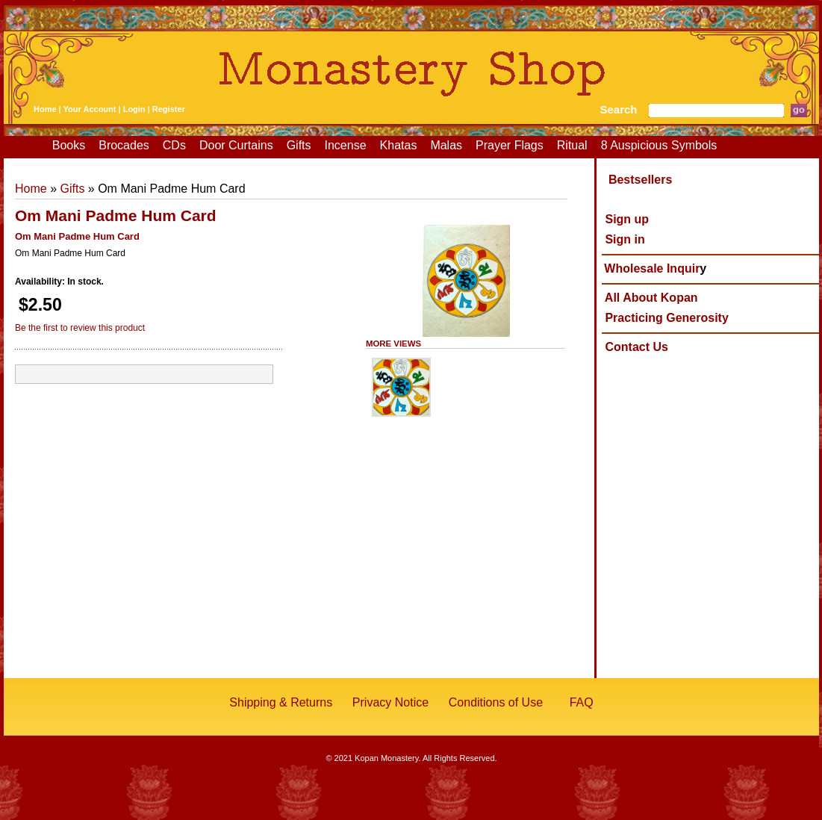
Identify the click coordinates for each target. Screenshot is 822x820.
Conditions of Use (496, 702)
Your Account (89, 109)
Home (45, 109)
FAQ (582, 702)
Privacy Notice (390, 702)
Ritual (572, 145)
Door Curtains (236, 145)
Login (134, 109)
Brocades (124, 145)
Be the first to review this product (80, 328)
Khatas (398, 145)
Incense (346, 145)
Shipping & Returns (280, 702)
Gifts (299, 145)
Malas (446, 145)
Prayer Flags (510, 145)
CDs (174, 145)
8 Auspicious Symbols (659, 145)
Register (168, 109)
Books (68, 145)
